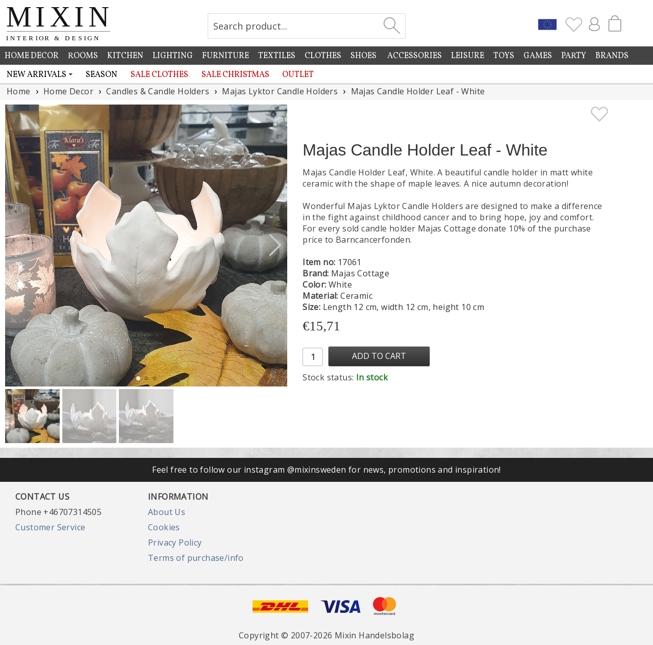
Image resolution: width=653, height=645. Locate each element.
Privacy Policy (175, 542)
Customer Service (50, 527)
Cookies (164, 527)
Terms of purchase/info (196, 557)
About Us (166, 512)
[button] (275, 245)
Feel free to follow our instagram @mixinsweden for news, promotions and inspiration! (326, 469)
